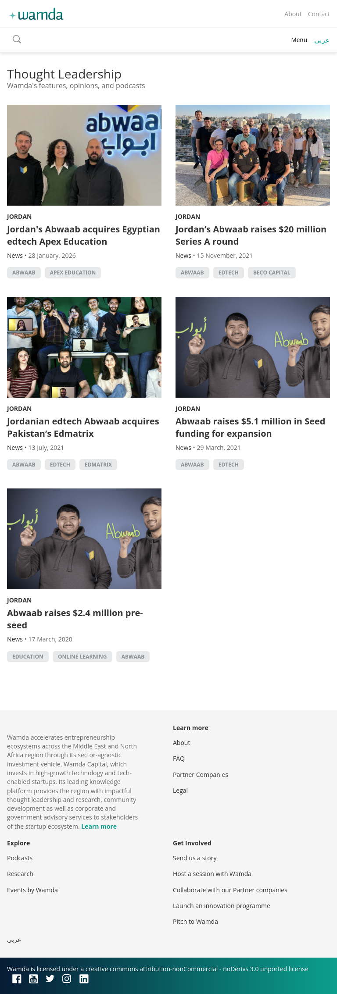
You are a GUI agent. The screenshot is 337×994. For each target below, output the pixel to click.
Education (27, 656)
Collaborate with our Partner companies (230, 890)
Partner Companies (200, 774)
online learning (82, 656)
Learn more (99, 826)
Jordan (19, 216)
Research (20, 873)
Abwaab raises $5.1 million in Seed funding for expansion (250, 427)
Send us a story (194, 858)
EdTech (229, 272)
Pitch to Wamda (195, 921)
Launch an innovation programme (221, 905)
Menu (299, 40)
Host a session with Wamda (212, 873)
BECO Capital (271, 272)
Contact (319, 14)
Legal (180, 790)
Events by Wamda (32, 890)
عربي (322, 39)
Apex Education (73, 272)
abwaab (24, 272)
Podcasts (19, 858)
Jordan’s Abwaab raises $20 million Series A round (251, 235)
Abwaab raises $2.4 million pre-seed (75, 619)
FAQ (179, 758)
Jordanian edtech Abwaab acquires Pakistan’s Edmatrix (83, 427)
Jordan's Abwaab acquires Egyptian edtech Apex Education (83, 235)
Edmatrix (98, 464)
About (292, 14)
